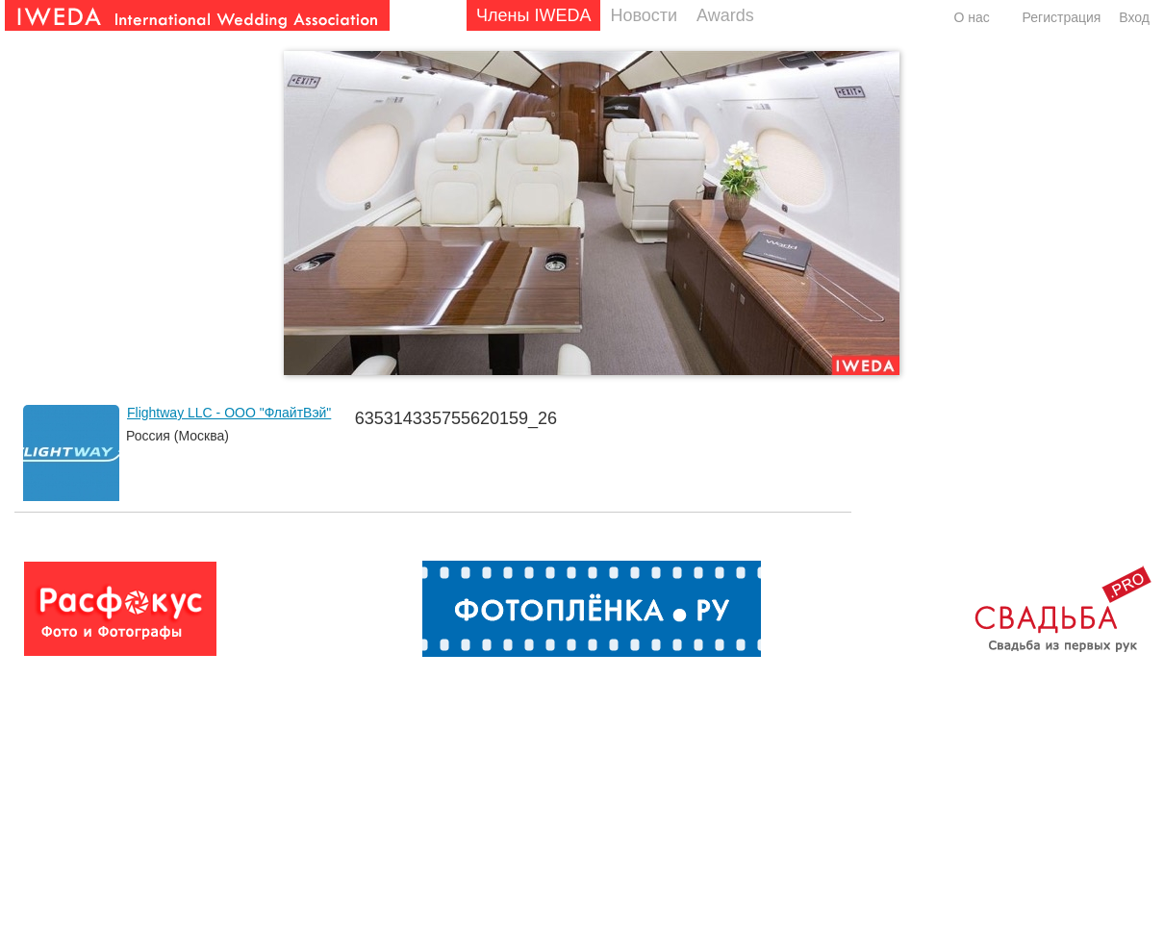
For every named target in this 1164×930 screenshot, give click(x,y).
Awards (725, 15)
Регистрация (1062, 17)
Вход (1134, 17)
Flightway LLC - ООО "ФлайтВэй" (229, 412)
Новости (643, 15)
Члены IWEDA (533, 15)
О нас (971, 17)
